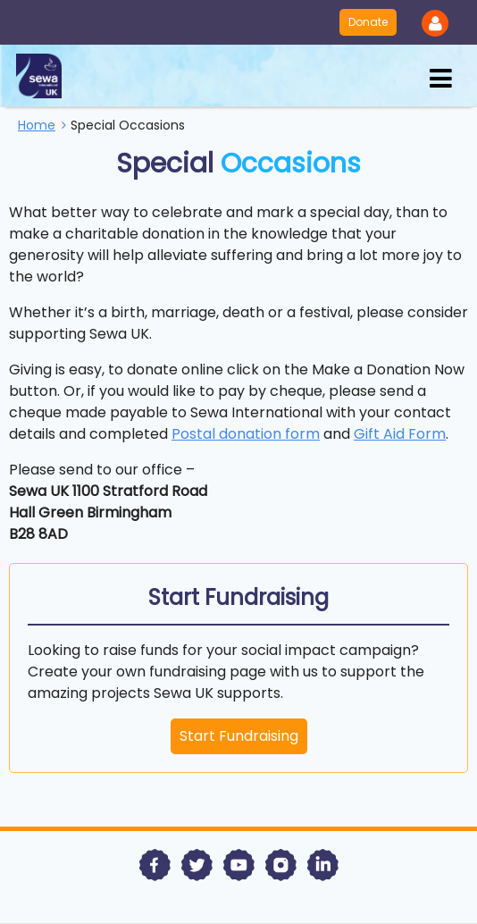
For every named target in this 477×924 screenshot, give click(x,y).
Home (36, 125)
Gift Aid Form (400, 434)
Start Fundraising (239, 736)
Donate (368, 21)
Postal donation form (246, 434)
